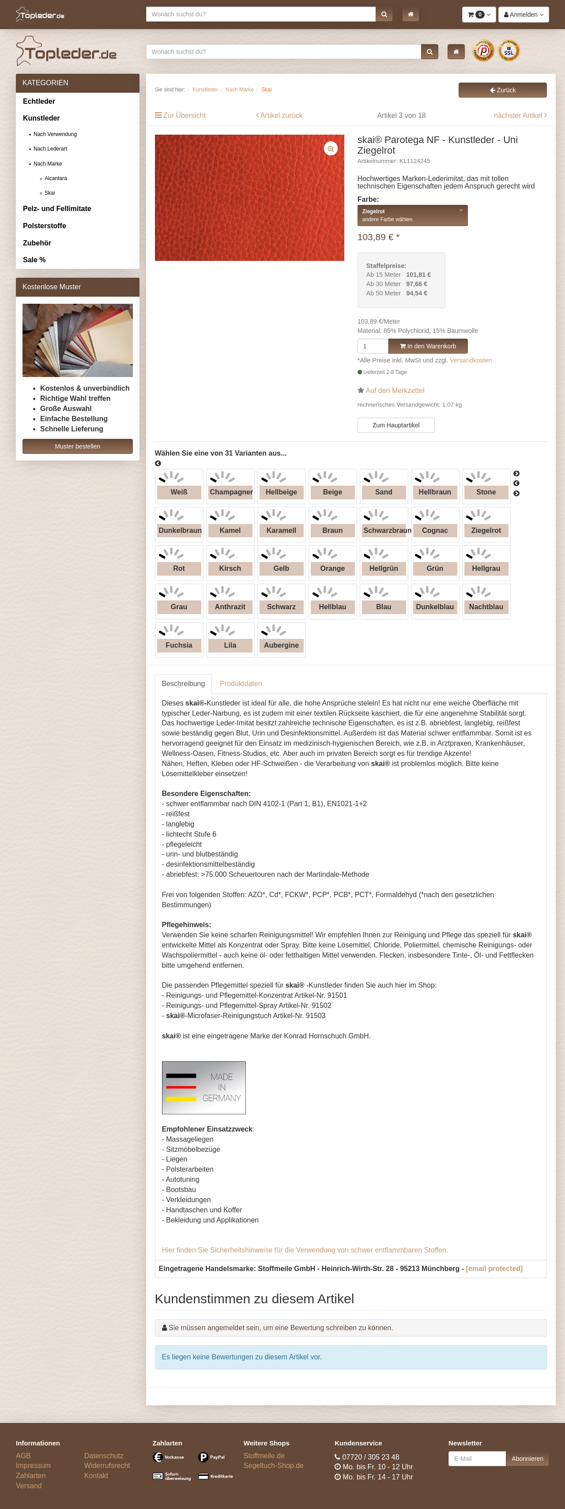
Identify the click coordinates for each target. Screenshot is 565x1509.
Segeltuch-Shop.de (274, 1465)
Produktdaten (241, 683)
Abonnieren (527, 1458)
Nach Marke (48, 164)
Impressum (33, 1465)
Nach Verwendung (55, 134)
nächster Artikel (519, 115)
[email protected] (494, 1268)
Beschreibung (183, 683)
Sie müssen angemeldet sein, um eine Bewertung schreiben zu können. (281, 1328)
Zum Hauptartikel (396, 425)
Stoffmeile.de (264, 1456)
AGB (23, 1456)
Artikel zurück (281, 115)
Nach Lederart (50, 149)
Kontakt (96, 1475)
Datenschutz (104, 1456)
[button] (384, 14)
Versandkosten (471, 360)
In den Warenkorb (428, 346)
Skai (50, 193)
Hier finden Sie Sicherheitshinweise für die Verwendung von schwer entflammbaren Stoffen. (305, 1250)
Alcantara (56, 178)
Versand (29, 1486)
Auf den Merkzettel (394, 390)
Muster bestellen (77, 446)
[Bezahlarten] (191, 1470)
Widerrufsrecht (107, 1465)
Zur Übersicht (184, 115)
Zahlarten (31, 1475)
